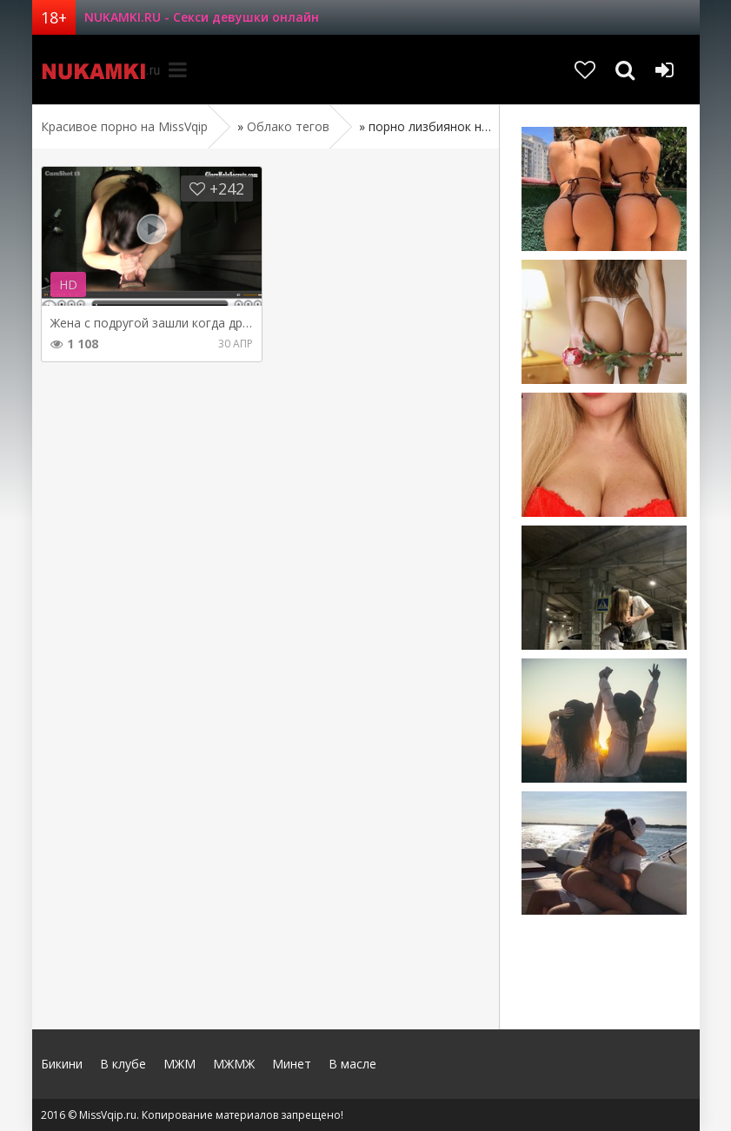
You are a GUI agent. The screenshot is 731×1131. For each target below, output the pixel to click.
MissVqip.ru (97, 69)
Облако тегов (288, 126)
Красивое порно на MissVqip (124, 126)
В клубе (123, 1063)
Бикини (62, 1063)
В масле (352, 1063)
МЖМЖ (234, 1063)
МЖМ (179, 1063)
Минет (291, 1063)
